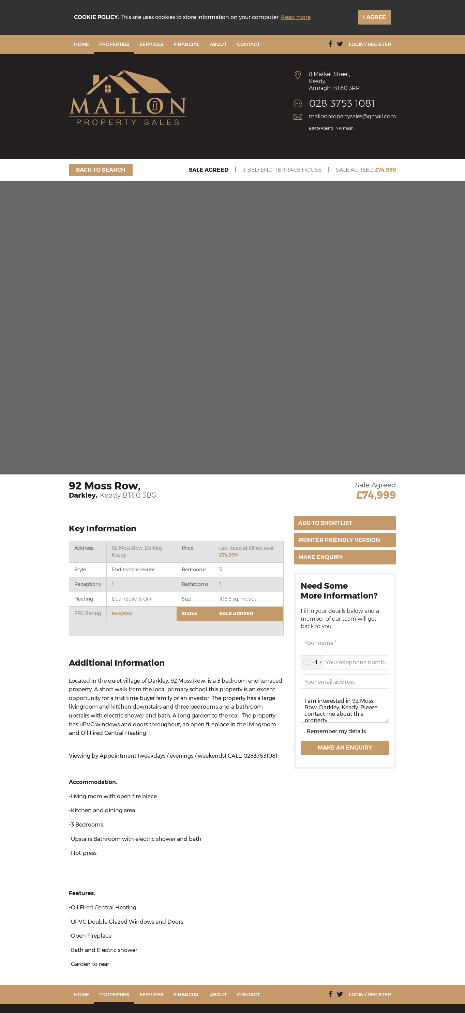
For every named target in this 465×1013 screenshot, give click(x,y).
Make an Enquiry (345, 747)
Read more (296, 17)
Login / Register (370, 44)
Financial (186, 44)
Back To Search (100, 170)
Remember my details (335, 731)
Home (81, 44)
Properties (114, 44)
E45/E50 (122, 613)
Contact (248, 44)
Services (151, 44)
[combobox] (312, 662)
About (218, 44)
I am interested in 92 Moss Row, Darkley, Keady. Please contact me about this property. (345, 708)
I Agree (374, 17)
